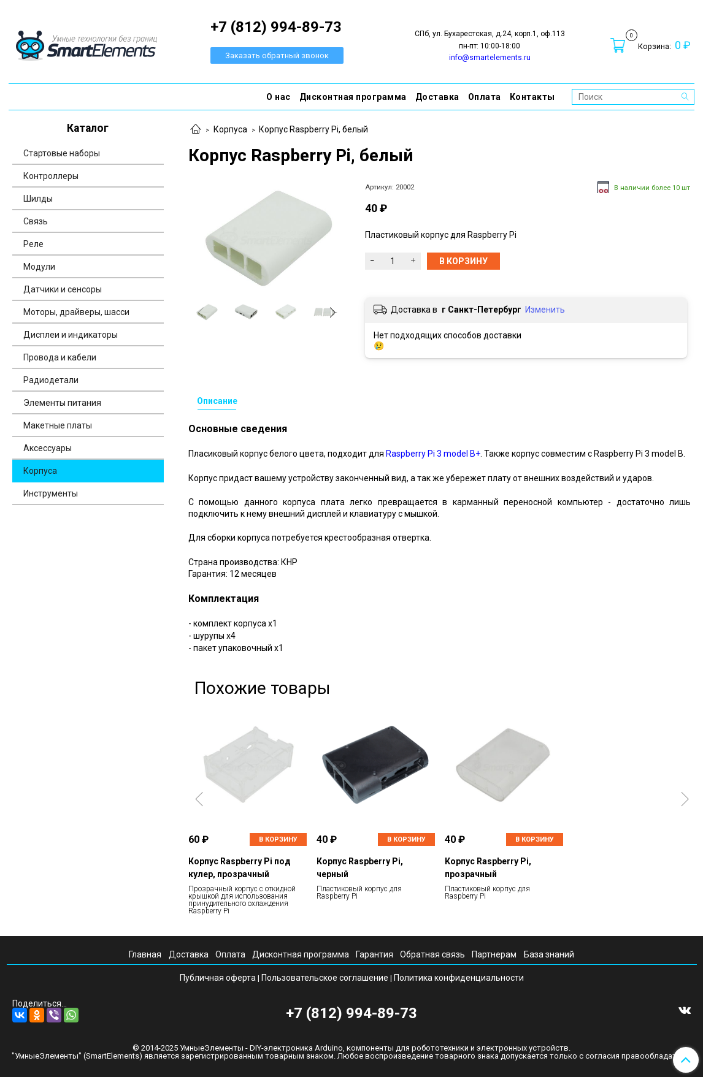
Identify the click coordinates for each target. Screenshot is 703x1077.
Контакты (532, 97)
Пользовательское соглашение (324, 978)
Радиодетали (51, 380)
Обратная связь (432, 954)
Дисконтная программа (353, 97)
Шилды (38, 199)
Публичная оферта (218, 978)
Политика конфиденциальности (459, 978)
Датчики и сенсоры (62, 289)
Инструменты (50, 493)
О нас (278, 97)
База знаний (549, 954)
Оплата (484, 97)
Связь (35, 221)
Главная (145, 954)
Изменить (545, 309)
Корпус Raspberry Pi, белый (313, 129)
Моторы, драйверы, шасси (76, 312)
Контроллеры (51, 176)
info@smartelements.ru (490, 57)
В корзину (278, 839)
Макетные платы (57, 425)
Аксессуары (47, 448)
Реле (33, 244)
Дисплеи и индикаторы (70, 335)
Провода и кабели (59, 357)
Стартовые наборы (61, 153)
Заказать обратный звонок (277, 55)
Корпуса (230, 129)
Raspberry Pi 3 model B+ (433, 454)
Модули (39, 267)
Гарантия (374, 954)
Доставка (437, 97)
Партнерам (494, 954)
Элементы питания (62, 403)
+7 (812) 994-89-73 (351, 1013)
